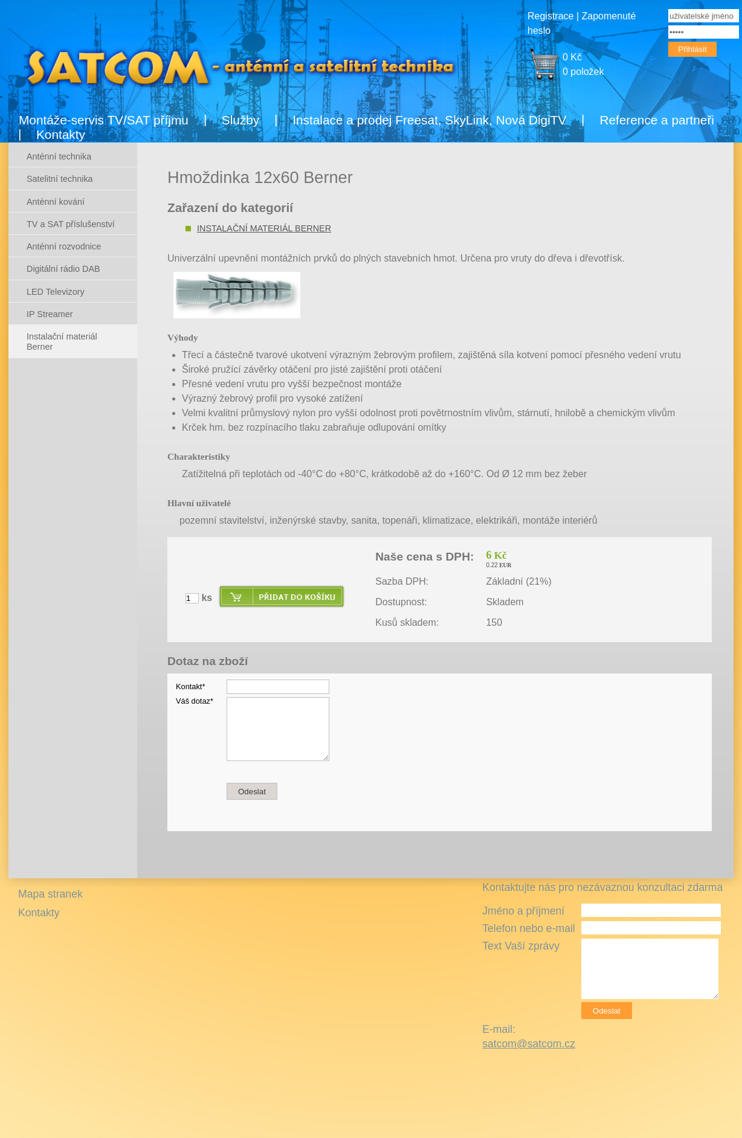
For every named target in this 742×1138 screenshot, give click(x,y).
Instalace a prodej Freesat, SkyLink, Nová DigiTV (429, 120)
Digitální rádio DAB (63, 269)
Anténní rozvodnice (64, 246)
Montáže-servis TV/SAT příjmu (104, 120)
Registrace (550, 16)
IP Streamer (50, 314)
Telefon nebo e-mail (528, 928)
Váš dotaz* (194, 701)
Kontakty (60, 134)
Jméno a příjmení (523, 911)
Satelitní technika (60, 179)
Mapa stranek (50, 894)
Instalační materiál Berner (264, 228)
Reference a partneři (656, 120)
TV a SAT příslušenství (71, 224)
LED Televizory (56, 292)
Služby (240, 120)
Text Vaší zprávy (521, 946)
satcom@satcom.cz (528, 1044)
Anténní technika (59, 156)
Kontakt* (190, 686)
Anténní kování (56, 202)
